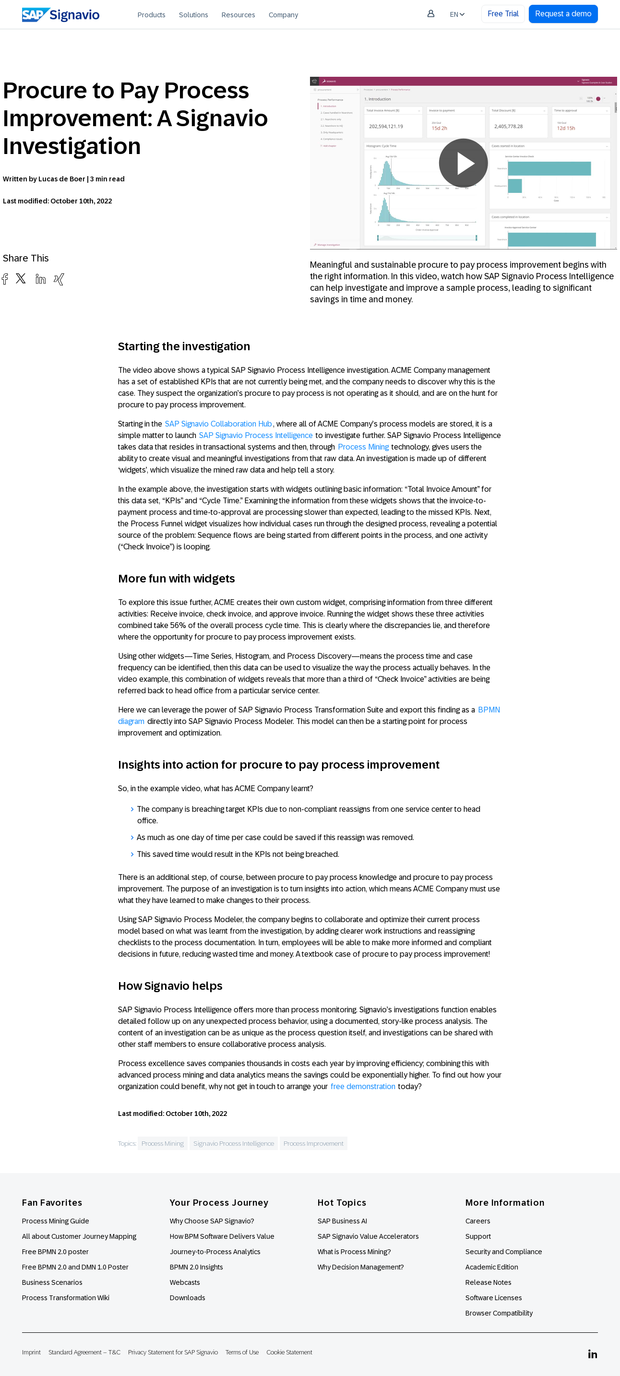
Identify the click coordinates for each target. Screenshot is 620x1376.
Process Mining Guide (55, 1221)
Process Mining (363, 447)
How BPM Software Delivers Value (222, 1236)
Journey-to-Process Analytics (216, 1252)
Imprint (31, 1352)
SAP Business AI (342, 1221)
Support (478, 1236)
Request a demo (563, 14)
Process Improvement (314, 1143)
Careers (477, 1221)
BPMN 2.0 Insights (196, 1267)
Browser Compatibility (499, 1313)
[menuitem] (151, 14)
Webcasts (185, 1282)
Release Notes (488, 1282)
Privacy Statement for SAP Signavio (173, 1352)
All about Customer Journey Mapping (79, 1236)
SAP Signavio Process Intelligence (256, 435)
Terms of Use (242, 1352)
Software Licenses (493, 1298)
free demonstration (363, 1086)
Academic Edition (491, 1267)
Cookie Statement (289, 1352)
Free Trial (503, 14)
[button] (463, 163)
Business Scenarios (52, 1282)
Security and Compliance (503, 1252)
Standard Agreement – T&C (84, 1352)
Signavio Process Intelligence (233, 1143)
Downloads (187, 1298)
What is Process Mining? (354, 1252)
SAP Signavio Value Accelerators (368, 1236)
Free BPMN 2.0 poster (55, 1252)
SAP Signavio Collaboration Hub (218, 424)
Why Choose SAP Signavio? (212, 1221)
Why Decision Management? (361, 1267)
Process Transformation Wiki (65, 1298)
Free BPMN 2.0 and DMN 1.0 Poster (75, 1267)
